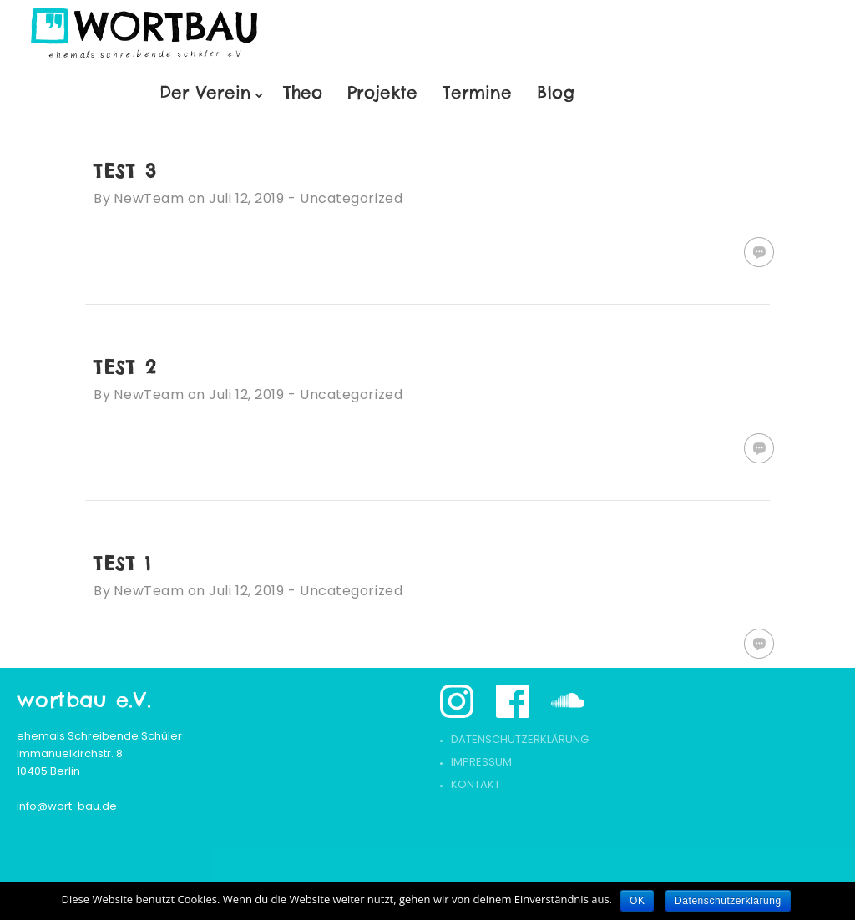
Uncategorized (351, 198)
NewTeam (149, 198)
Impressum (481, 762)
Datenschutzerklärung (520, 739)
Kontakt (475, 784)
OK (637, 901)
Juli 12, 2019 (246, 198)
